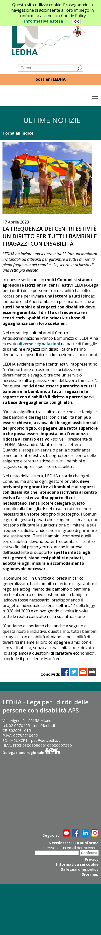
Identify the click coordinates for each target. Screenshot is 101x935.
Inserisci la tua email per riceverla (70, 847)
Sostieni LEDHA (51, 79)
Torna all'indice (17, 133)
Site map (90, 874)
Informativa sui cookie (77, 864)
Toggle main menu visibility (95, 95)
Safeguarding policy (80, 869)
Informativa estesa (43, 21)
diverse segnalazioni (39, 343)
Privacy (92, 859)
